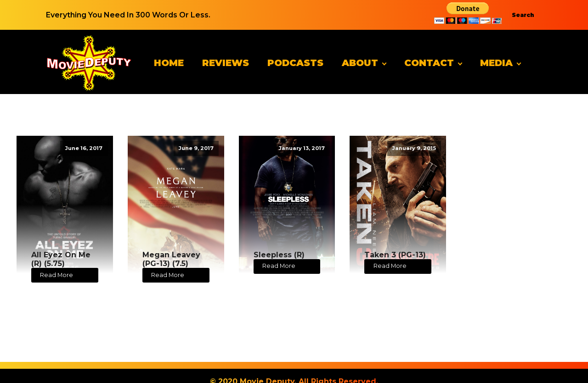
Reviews (225, 62)
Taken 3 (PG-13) (395, 254)
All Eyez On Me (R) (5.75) (60, 259)
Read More (56, 275)
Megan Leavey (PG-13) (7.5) (171, 259)
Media (496, 62)
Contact (429, 62)
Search (523, 14)
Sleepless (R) (279, 254)
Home (169, 62)
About (360, 62)
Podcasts (295, 62)
